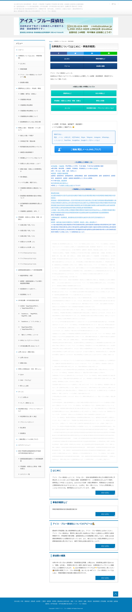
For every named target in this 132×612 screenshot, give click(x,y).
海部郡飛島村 (88, 207)
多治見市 (75, 217)
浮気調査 (54, 166)
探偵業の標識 (100, 66)
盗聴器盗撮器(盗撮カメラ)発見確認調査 (30, 270)
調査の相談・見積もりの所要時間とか (31, 170)
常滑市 (111, 202)
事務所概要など (100, 59)
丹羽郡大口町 (58, 207)
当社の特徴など (100, 93)
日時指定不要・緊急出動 (27, 141)
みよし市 (100, 210)
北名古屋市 (82, 202)
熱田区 (53, 198)
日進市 (87, 200)
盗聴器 (54, 173)
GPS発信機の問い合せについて (29, 346)
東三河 (64, 210)
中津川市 (90, 217)
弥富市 (63, 205)
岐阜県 (58, 217)
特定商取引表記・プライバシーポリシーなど (100, 108)
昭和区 (102, 195)
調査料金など (67, 93)
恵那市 (80, 217)
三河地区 (53, 210)
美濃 (62, 217)
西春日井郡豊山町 (78, 207)
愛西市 (107, 202)
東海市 (59, 202)
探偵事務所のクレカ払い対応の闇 (30, 122)
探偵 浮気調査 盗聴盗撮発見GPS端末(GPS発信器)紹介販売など (29, 452)
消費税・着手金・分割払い (28, 94)
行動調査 (95, 168)
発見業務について (25, 294)
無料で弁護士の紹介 (67, 185)
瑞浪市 (100, 217)
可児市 (95, 217)
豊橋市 (73, 210)
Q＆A (22, 374)
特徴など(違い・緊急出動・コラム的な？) (29, 129)
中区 (113, 195)
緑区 (59, 195)
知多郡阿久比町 (104, 205)
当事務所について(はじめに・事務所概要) (30, 57)
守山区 (68, 195)
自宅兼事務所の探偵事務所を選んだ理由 (31, 204)
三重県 (53, 217)
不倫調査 (61, 166)
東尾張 (64, 200)
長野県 (77, 222)
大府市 (73, 202)
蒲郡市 (55, 212)
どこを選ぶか (24, 397)
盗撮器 (59, 173)
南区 (94, 195)
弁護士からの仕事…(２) (27, 247)
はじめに (67, 59)
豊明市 (93, 202)
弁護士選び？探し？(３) (27, 236)
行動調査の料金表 (25, 99)
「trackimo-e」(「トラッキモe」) (30, 321)
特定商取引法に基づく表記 (28, 416)
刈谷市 (91, 210)
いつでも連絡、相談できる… (29, 182)
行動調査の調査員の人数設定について (31, 189)
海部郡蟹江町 (78, 205)
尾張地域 (53, 200)
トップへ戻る (115, 594)
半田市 (76, 200)
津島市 (102, 202)
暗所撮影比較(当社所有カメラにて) (31, 146)
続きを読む (105, 493)
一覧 (90, 162)
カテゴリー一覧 (25, 474)
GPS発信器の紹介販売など (60, 183)
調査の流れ (23, 363)
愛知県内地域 (55, 193)
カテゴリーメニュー (24, 445)
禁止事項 (23, 427)
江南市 (64, 202)
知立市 (95, 210)
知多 (68, 200)
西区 (91, 195)
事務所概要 (23, 69)
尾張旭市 (102, 200)
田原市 (64, 212)
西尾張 (60, 200)
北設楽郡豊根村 (103, 212)
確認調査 (65, 173)
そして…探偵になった (27, 403)
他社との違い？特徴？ (27, 135)
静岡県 (53, 222)
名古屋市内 (54, 195)
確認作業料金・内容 (26, 275)
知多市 (77, 202)
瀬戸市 (97, 200)
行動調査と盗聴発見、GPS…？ (29, 211)
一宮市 (72, 200)
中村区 (98, 195)
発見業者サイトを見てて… (28, 289)
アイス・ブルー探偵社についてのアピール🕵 (74, 524)
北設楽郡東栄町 (93, 212)
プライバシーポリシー (27, 422)
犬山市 (89, 202)
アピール (67, 66)
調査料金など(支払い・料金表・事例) (29, 88)
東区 (110, 195)
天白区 (84, 195)
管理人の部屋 (100, 101)
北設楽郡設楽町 (84, 212)
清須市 (98, 202)
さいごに (67, 108)
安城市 (87, 210)
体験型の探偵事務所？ (27, 152)
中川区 (63, 195)
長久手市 (91, 200)
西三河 (60, 210)
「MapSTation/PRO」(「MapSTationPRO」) (27, 328)
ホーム (114, 4)
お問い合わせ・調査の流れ (26, 352)
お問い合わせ (24, 357)
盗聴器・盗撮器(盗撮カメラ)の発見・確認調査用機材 (31, 282)
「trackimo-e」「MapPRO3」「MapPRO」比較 (29, 315)
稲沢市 (55, 202)
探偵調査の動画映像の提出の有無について (31, 197)
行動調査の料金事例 (26, 105)
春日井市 (81, 200)
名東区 (75, 195)
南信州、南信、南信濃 (87, 222)
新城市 (110, 210)
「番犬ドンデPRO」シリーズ (29, 335)
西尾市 (106, 210)
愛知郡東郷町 (109, 200)
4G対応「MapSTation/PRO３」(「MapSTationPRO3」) (29, 307)
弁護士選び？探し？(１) (27, 225)
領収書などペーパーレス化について (31, 158)
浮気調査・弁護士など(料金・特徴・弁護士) (67, 101)
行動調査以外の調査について (29, 116)
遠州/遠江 (59, 222)
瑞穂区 (107, 195)
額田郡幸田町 (75, 212)
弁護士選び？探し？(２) (27, 230)
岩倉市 (59, 205)
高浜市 (68, 212)
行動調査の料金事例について (29, 111)
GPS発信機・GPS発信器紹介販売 (28, 300)
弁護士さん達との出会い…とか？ (30, 163)
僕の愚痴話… (24, 177)
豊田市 (82, 210)
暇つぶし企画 (24, 386)
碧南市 (59, 212)
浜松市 (65, 222)
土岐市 (85, 217)
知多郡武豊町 (70, 205)
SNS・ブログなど (25, 380)
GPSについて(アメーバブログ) (29, 340)
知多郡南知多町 (67, 207)
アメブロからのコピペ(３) (28, 264)
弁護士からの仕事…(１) (27, 241)
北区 (71, 195)
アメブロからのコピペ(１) (28, 253)
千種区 (80, 195)
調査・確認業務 (62, 180)
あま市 (68, 202)
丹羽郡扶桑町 (87, 205)
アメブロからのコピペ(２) (28, 258)
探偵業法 (23, 433)
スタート (21, 50)
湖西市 (69, 222)
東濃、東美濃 (68, 217)
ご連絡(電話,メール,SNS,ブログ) (79, 149)
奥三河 (69, 210)
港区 (88, 195)
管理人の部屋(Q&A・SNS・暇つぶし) (29, 369)
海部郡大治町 (95, 205)
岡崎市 (78, 210)
